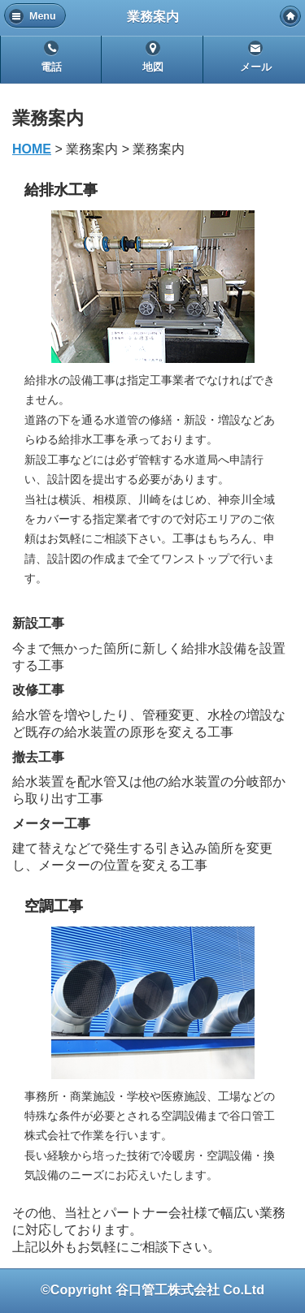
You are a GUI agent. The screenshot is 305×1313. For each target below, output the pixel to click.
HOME (31, 149)
